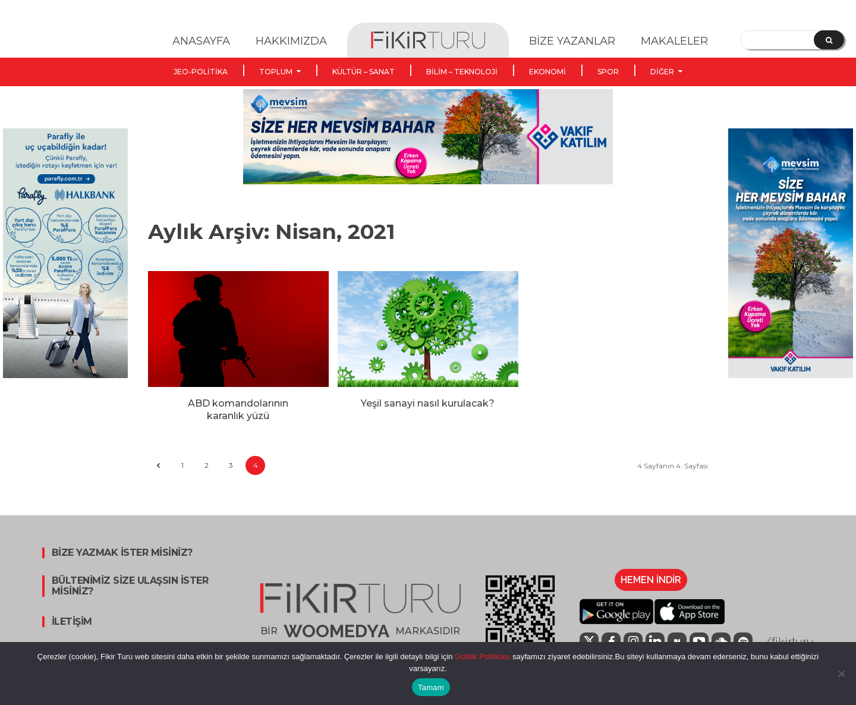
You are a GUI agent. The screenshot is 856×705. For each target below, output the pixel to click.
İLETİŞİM (72, 621)
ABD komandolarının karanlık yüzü (238, 409)
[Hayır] (841, 673)
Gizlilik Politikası (482, 656)
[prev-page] (158, 466)
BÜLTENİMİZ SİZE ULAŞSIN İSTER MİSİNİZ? (130, 586)
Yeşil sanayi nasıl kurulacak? (428, 403)
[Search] (829, 39)
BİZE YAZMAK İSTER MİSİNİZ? (122, 552)
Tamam (431, 687)
